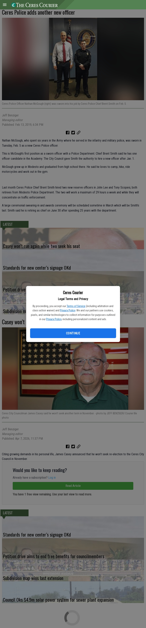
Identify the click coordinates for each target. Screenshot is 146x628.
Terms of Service (76, 306)
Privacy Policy (67, 310)
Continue (73, 333)
